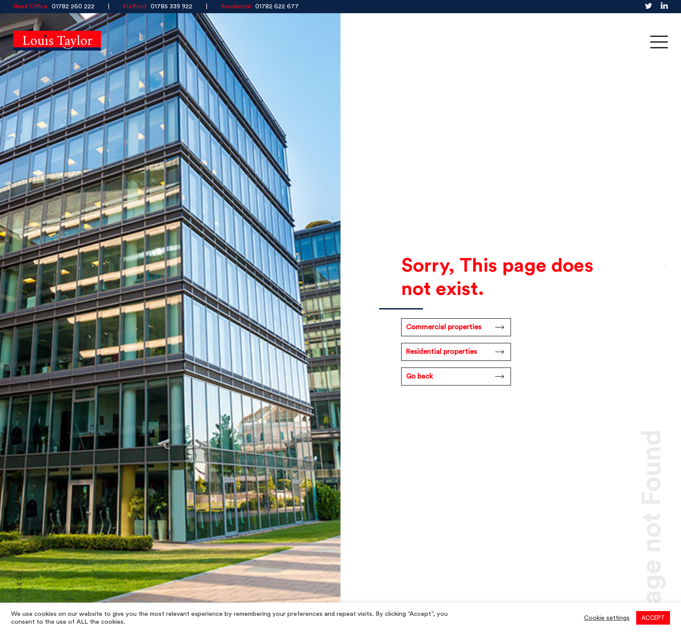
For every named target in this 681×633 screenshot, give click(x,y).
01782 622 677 (277, 7)
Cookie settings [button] (607, 618)
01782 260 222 (73, 7)
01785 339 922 (171, 7)
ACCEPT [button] (653, 618)
